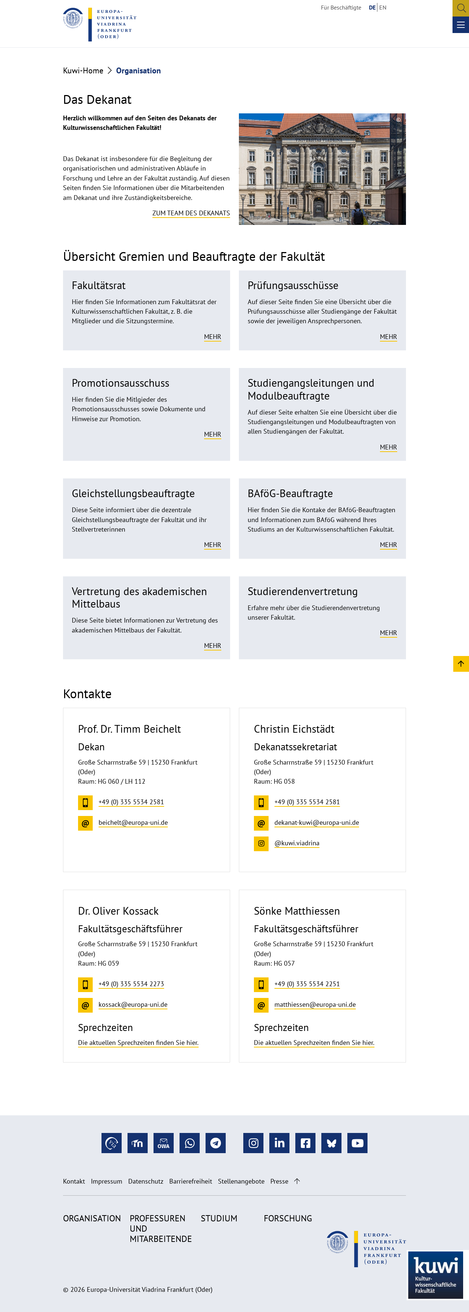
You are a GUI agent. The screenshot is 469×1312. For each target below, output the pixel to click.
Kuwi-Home (83, 70)
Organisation (92, 1218)
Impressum (106, 1181)
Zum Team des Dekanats (191, 213)
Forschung (288, 1218)
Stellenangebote (241, 1181)
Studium (219, 1218)
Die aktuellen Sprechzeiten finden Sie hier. (138, 1042)
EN (383, 7)
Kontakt (74, 1181)
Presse (279, 1181)
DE (372, 7)
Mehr (212, 336)
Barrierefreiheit (190, 1181)
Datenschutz (145, 1181)
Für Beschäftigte (341, 7)
